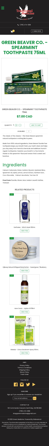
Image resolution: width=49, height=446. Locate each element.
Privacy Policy (24, 365)
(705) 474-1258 (25, 25)
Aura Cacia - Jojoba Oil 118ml (25, 308)
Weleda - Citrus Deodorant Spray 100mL (24, 350)
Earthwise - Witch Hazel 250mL (24, 227)
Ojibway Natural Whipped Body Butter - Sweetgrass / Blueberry (24, 267)
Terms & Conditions (24, 368)
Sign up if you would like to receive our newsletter (24, 395)
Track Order (24, 374)
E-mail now (37, 31)
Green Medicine (18, 419)
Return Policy (24, 372)
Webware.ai (37, 419)
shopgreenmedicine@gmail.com (24, 413)
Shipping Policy (24, 370)
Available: (21, 131)
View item (24, 231)
